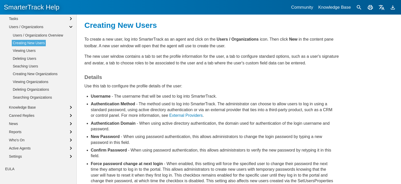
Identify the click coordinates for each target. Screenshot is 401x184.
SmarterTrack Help (31, 7)
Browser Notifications (26, 25)
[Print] (370, 7)
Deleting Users (24, 115)
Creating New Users (29, 99)
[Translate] (381, 7)
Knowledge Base (334, 7)
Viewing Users (24, 107)
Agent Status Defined (26, 17)
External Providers (186, 115)
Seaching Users (25, 122)
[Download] (392, 7)
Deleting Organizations (31, 146)
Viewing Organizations (30, 138)
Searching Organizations (32, 154)
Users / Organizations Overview (38, 91)
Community (302, 7)
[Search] (359, 7)
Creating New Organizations (35, 130)
